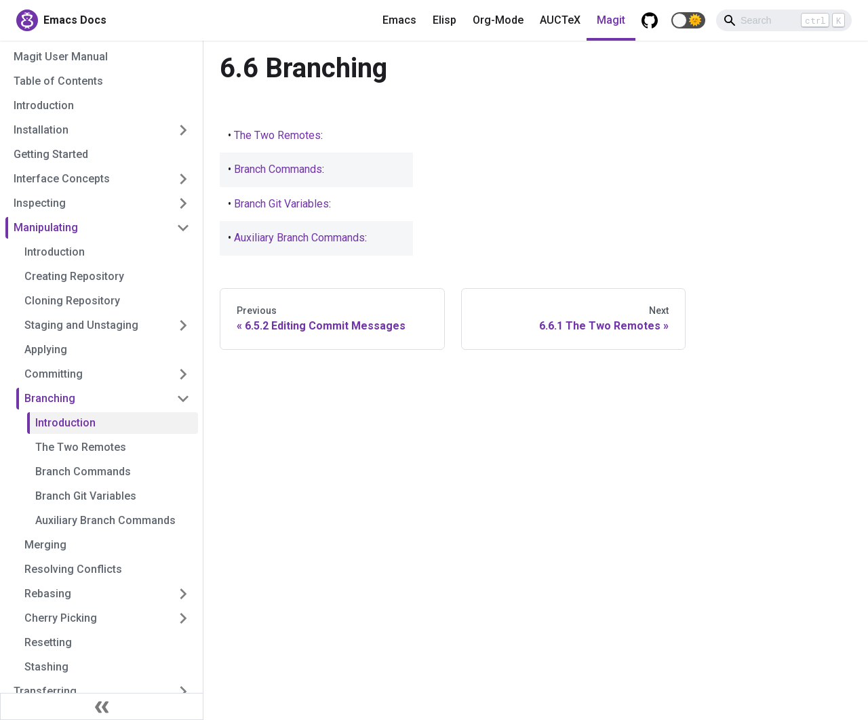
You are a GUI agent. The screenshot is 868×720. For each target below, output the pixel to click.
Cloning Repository (72, 300)
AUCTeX (560, 20)
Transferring (45, 691)
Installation (41, 129)
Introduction (44, 105)
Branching (49, 398)
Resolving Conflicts (73, 569)
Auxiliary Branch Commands (105, 520)
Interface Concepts (62, 178)
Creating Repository (74, 276)
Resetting (48, 642)
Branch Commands (83, 471)
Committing (53, 373)
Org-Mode (498, 20)
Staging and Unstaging (81, 325)
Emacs (399, 20)
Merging (45, 544)
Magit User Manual (61, 56)
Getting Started (51, 154)
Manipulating (46, 227)
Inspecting (40, 203)
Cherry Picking (60, 618)
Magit (611, 20)
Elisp (444, 20)
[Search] (784, 20)
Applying (45, 349)
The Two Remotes (80, 447)
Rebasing (47, 593)
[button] (688, 20)
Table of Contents (58, 81)
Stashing (46, 666)
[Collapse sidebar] (101, 706)
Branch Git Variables (85, 495)
